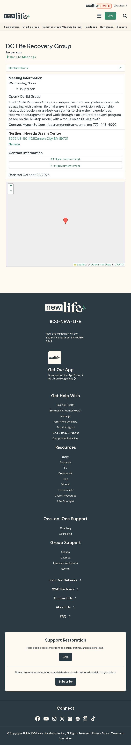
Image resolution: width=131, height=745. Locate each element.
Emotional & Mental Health (65, 410)
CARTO (119, 264)
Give (110, 15)
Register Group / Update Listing (62, 26)
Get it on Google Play (62, 378)
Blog (65, 479)
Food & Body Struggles (65, 433)
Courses (65, 557)
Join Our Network (65, 580)
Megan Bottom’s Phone (65, 165)
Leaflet (80, 264)
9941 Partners (65, 589)
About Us (65, 607)
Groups (65, 552)
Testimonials (65, 490)
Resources (123, 26)
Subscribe (66, 681)
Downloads (107, 26)
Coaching (65, 528)
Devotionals (65, 473)
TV (65, 467)
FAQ (65, 616)
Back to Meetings (21, 57)
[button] (64, 219)
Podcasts (65, 462)
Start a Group (31, 26)
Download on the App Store (65, 375)
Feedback (91, 26)
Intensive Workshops (65, 563)
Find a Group (11, 26)
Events (65, 568)
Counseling (65, 534)
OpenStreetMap (101, 264)
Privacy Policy (100, 733)
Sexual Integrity (65, 427)
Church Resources (65, 495)
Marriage (66, 416)
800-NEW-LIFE (65, 321)
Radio (65, 456)
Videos (65, 484)
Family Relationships (65, 421)
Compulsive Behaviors (65, 438)
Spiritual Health (65, 405)
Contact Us (65, 598)
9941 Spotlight (65, 501)
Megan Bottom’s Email (65, 158)
